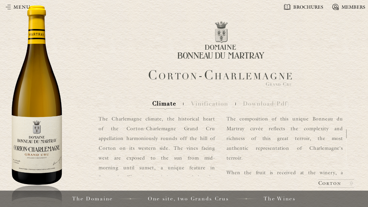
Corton (329, 183)
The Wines (280, 198)
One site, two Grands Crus (188, 198)
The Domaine (92, 198)
